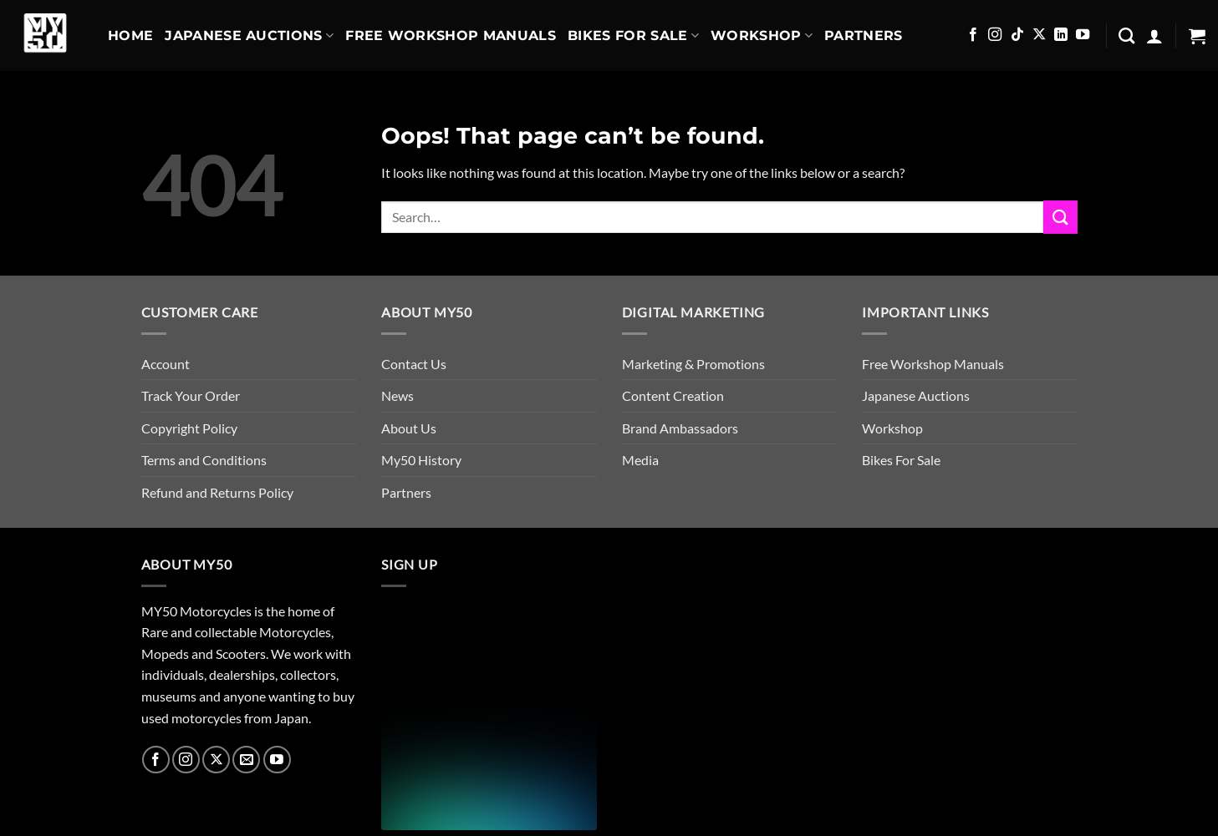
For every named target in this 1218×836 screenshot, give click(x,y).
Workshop (762, 36)
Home (130, 35)
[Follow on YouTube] (1082, 35)
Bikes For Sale (633, 36)
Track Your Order (190, 395)
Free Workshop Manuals (450, 35)
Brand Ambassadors (680, 428)
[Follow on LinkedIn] (1061, 35)
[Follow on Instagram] (994, 35)
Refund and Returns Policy (217, 492)
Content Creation (673, 395)
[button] (1154, 36)
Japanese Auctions (249, 36)
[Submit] (1060, 216)
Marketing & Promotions (693, 364)
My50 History (421, 460)
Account (165, 364)
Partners (863, 35)
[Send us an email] (246, 759)
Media (640, 460)
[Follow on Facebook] (973, 35)
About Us (408, 428)
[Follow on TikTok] (1017, 35)
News (397, 395)
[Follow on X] (1039, 35)
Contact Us (413, 364)
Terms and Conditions (204, 460)
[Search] (1126, 35)
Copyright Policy (189, 428)
